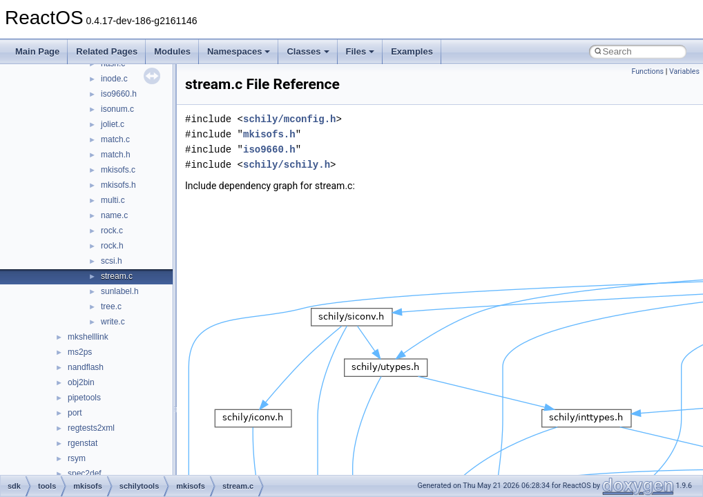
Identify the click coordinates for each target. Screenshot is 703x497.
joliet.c (112, 124)
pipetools (84, 397)
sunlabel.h (120, 291)
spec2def (85, 473)
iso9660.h (119, 94)
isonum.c (117, 109)
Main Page (37, 51)
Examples (412, 51)
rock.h (112, 246)
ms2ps (80, 352)
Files (360, 51)
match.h (116, 154)
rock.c (112, 230)
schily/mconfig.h (289, 119)
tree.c (111, 306)
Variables (684, 71)
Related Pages (106, 51)
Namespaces (239, 51)
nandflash (86, 367)
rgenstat (82, 443)
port (75, 413)
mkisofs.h (118, 185)
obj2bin (81, 382)
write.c (113, 322)
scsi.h (111, 261)
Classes (308, 51)
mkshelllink (88, 337)
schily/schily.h (286, 164)
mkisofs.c (118, 170)
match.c (115, 139)
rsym (77, 458)
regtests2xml (91, 428)
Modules (172, 51)
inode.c (114, 79)
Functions (647, 71)
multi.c (113, 200)
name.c (114, 215)
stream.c (117, 276)
